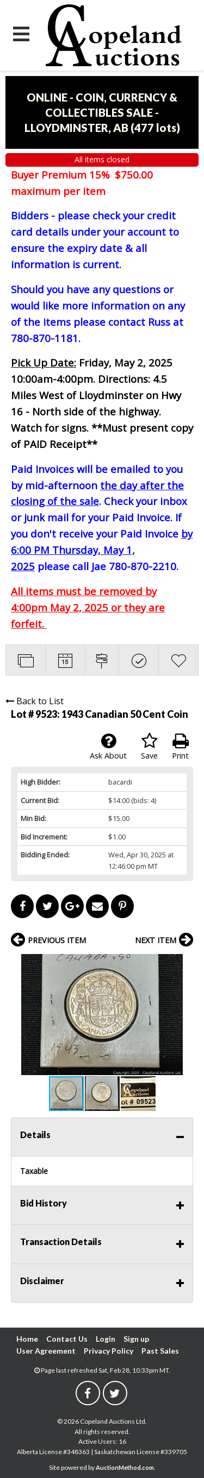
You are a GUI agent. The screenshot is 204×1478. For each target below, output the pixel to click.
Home (27, 1338)
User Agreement (46, 1350)
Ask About (108, 746)
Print (180, 746)
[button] (183, 963)
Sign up (136, 1338)
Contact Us (67, 1338)
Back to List (34, 701)
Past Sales (160, 1350)
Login (105, 1338)
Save (149, 746)
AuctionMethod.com (125, 1467)
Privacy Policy (108, 1350)
